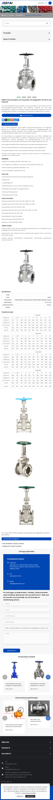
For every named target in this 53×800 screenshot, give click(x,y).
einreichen (11, 651)
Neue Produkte (9, 39)
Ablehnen (19, 796)
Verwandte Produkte (26, 657)
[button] (4, 677)
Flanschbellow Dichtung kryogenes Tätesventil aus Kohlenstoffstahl (13, 684)
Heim (5, 15)
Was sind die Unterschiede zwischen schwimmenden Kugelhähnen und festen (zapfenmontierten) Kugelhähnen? (13, 726)
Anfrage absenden (26, 115)
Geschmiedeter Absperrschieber (13, 544)
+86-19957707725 (15, 576)
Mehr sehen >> (9, 689)
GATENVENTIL (19, 15)
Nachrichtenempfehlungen (26, 698)
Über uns (5, 742)
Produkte (11, 15)
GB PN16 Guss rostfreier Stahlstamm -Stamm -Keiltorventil (37, 684)
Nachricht (6, 754)
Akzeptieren (30, 796)
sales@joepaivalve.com (17, 584)
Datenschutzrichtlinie (29, 793)
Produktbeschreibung (10, 124)
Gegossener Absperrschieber (33, 15)
